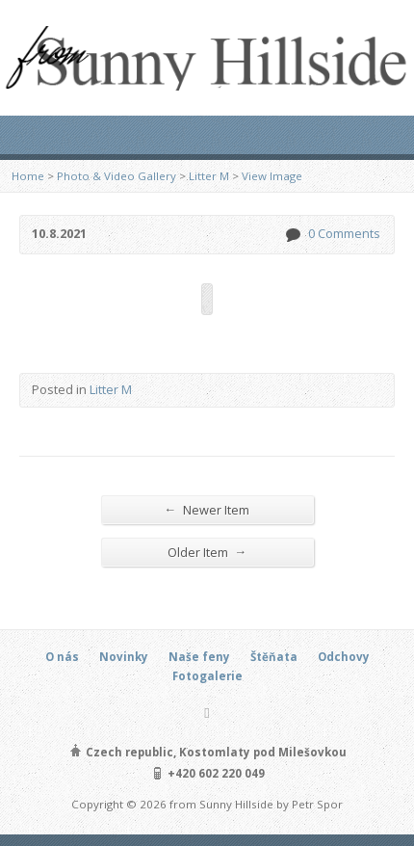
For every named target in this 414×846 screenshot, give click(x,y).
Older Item (207, 551)
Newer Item (207, 509)
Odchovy (344, 656)
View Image (272, 176)
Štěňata (274, 656)
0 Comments (292, 235)
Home (28, 176)
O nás (62, 656)
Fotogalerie (207, 676)
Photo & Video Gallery (116, 176)
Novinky (123, 656)
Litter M (209, 176)
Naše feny (199, 656)
